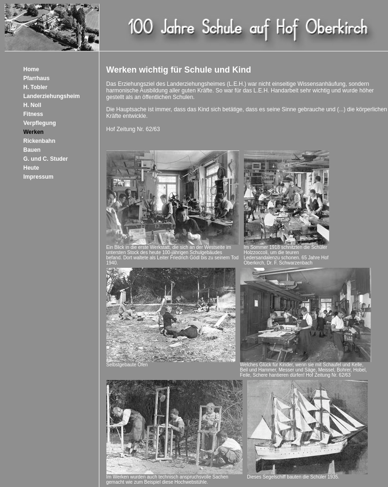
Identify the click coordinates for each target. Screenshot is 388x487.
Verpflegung (40, 123)
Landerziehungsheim (52, 96)
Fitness (33, 114)
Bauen (32, 150)
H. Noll (32, 105)
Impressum (39, 176)
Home (31, 69)
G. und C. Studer (46, 159)
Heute (31, 168)
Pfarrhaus (37, 78)
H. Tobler (36, 87)
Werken (34, 132)
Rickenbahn (40, 141)
